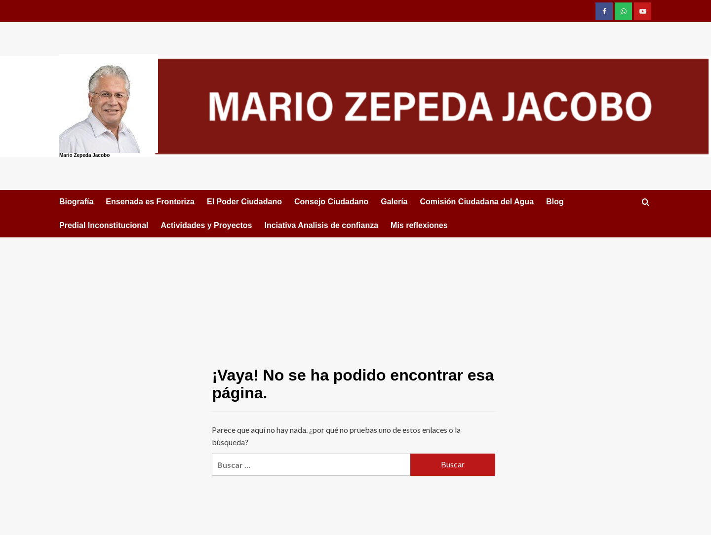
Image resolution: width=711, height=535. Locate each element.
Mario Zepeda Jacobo (84, 155)
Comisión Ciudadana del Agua (477, 201)
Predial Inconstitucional (103, 225)
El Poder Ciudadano (244, 201)
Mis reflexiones (419, 225)
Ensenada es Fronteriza (150, 201)
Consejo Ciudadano (331, 201)
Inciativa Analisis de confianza (321, 225)
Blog (555, 201)
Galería (394, 201)
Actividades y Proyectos (206, 225)
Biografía (76, 201)
